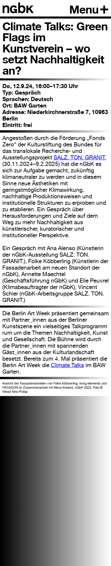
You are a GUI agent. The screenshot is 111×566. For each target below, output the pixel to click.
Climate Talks (67, 365)
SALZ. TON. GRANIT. (80, 157)
